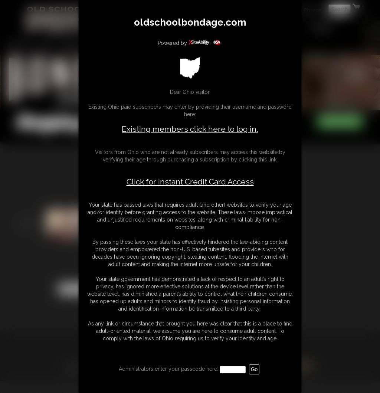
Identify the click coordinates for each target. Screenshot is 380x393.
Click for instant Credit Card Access (190, 182)
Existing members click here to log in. (190, 129)
